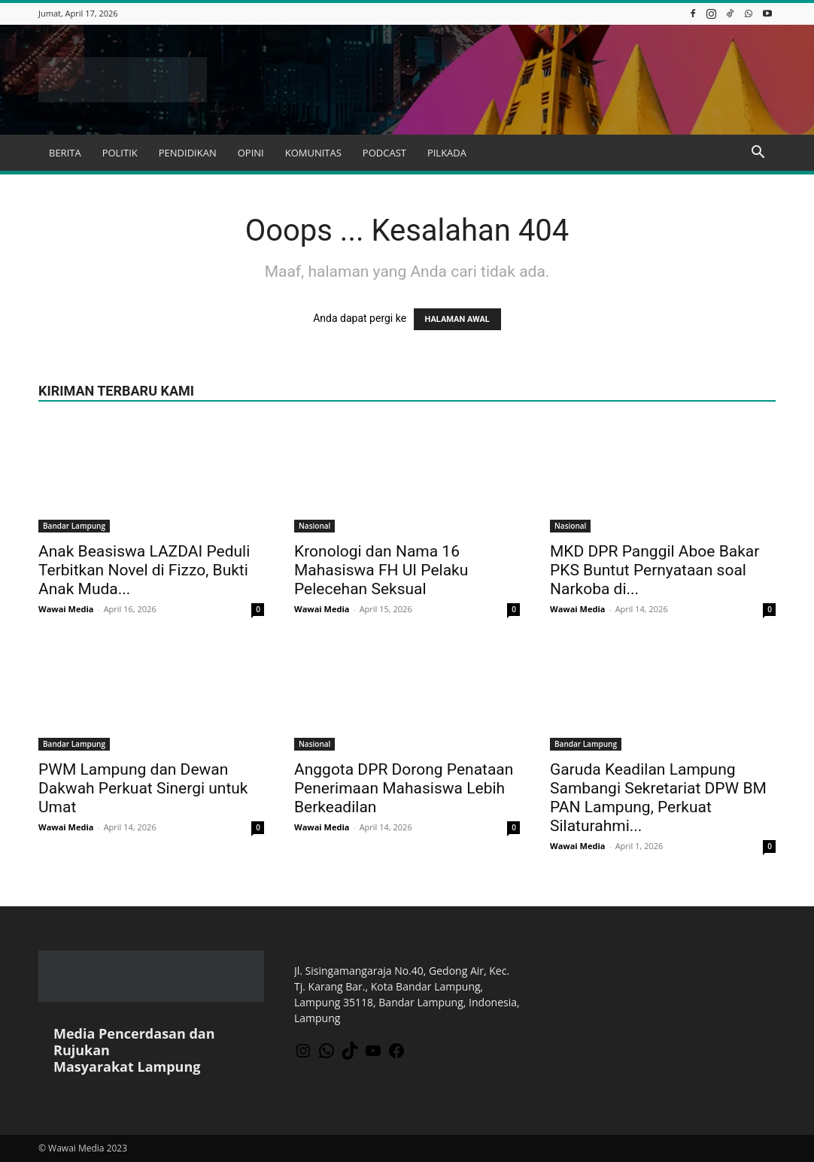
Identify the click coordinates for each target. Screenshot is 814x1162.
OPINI (251, 152)
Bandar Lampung (74, 525)
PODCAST (384, 152)
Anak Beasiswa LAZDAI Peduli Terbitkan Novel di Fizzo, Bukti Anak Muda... (144, 570)
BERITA (65, 152)
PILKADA (446, 152)
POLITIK (120, 152)
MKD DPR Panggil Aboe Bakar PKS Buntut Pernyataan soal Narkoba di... (654, 570)
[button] (758, 154)
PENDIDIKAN (188, 152)
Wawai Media (65, 608)
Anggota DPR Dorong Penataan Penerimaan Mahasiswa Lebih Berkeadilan (403, 788)
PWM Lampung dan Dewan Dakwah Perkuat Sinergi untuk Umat (143, 788)
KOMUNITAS (313, 152)
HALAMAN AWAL (457, 319)
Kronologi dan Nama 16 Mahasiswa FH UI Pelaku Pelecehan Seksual (381, 570)
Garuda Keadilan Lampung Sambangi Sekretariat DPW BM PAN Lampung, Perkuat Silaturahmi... (658, 797)
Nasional (314, 525)
